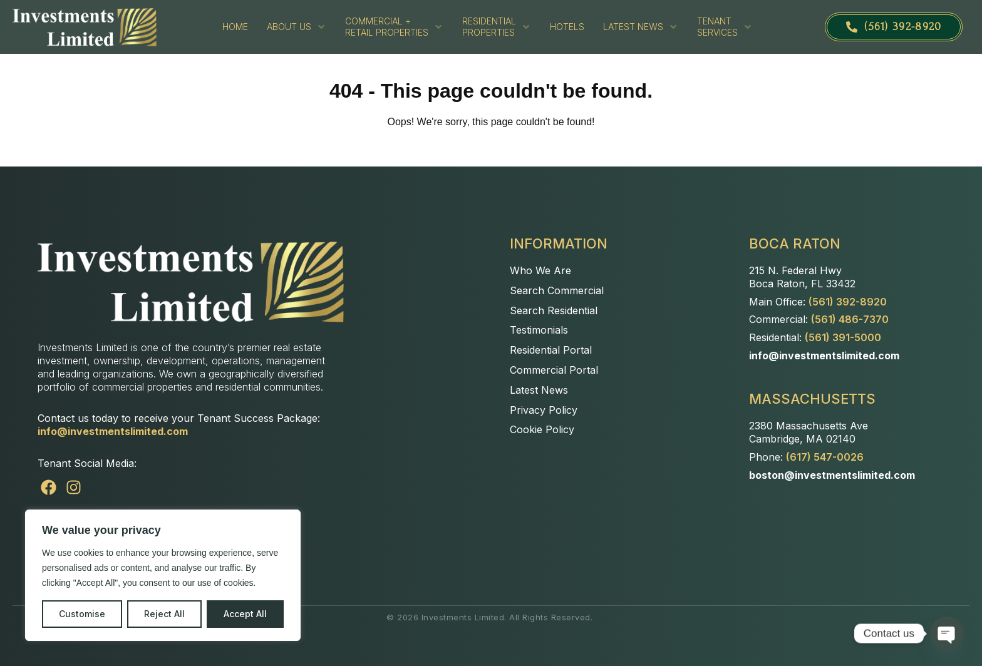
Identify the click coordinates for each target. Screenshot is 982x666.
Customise (82, 613)
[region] (163, 575)
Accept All (245, 613)
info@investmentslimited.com (113, 431)
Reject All (164, 613)
